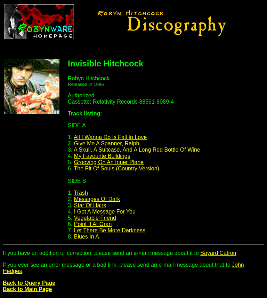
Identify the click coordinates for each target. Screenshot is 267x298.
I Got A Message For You (105, 212)
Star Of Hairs (90, 205)
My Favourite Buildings (102, 156)
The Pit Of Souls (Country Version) (116, 168)
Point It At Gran (93, 224)
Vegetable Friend (95, 218)
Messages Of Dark (97, 199)
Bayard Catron (218, 253)
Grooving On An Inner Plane (109, 162)
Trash (81, 193)
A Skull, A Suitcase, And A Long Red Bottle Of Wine (137, 150)
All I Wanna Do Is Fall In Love (110, 137)
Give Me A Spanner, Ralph (106, 143)
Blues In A (86, 237)
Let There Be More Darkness (109, 230)
